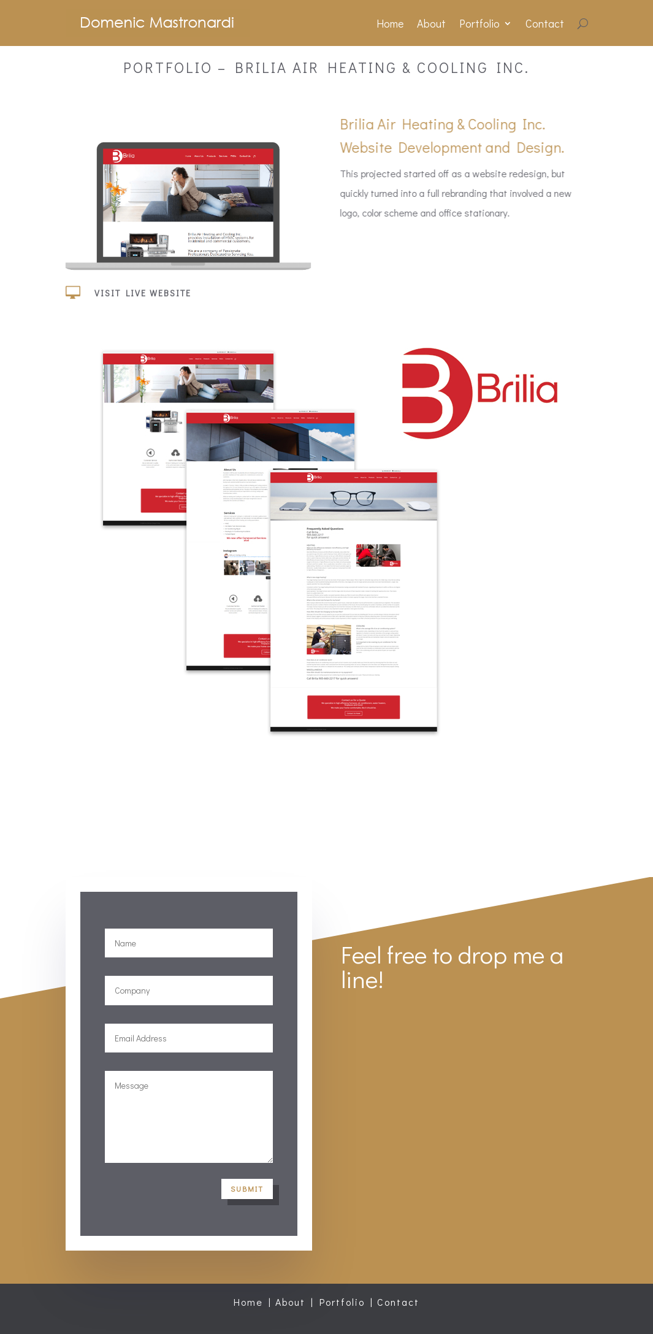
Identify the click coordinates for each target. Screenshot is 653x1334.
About (431, 23)
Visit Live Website (142, 299)
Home (389, 23)
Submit (247, 1189)
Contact (544, 23)
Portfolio (479, 23)
